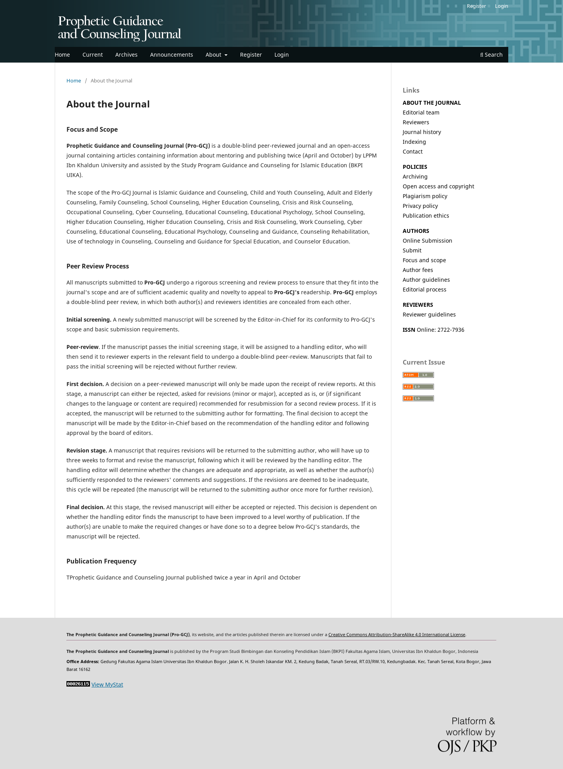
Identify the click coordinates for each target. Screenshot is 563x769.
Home (62, 54)
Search (491, 54)
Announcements (171, 54)
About (214, 54)
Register (251, 54)
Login (281, 54)
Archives (126, 54)
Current (92, 54)
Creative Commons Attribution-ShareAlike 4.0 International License (396, 634)
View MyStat (107, 684)
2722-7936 (450, 329)
